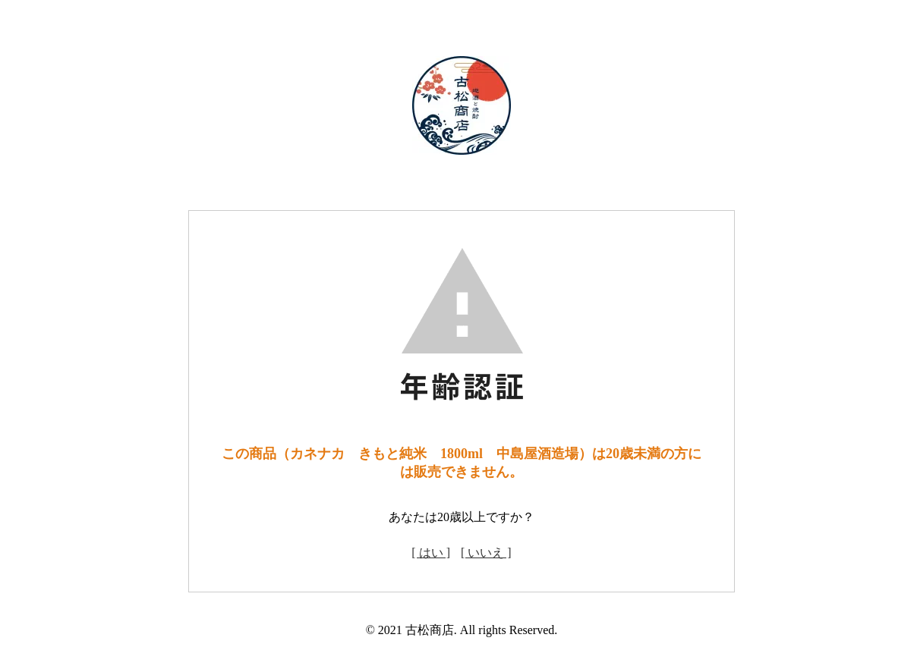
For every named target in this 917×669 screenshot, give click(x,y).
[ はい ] (430, 552)
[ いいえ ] (486, 552)
